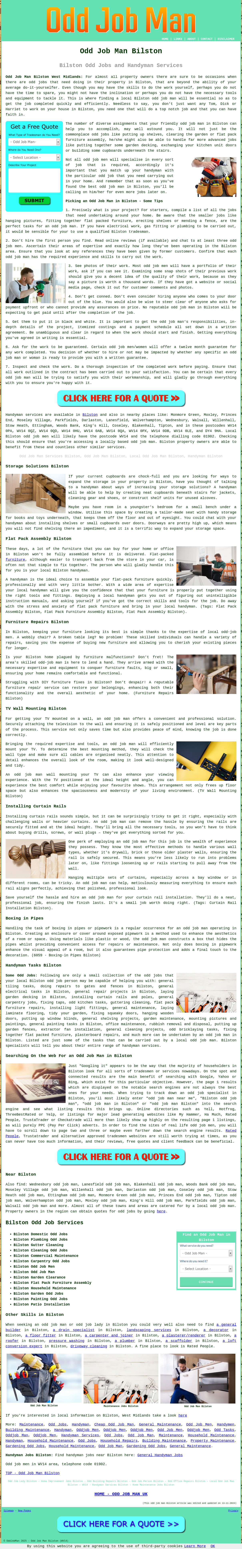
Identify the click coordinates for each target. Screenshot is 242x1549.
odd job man (164, 98)
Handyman (80, 1425)
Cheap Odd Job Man (114, 1425)
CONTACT (207, 39)
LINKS (178, 39)
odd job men (36, 436)
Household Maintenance (211, 1435)
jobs (232, 210)
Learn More (195, 1546)
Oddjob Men (87, 1430)
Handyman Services (80, 1435)
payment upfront (22, 307)
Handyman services (24, 415)
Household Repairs (119, 1441)
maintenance (133, 1024)
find (21, 1184)
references (92, 252)
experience (79, 257)
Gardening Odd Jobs (25, 1446)
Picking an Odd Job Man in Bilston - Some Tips (114, 201)
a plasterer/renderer (183, 1335)
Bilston (90, 415)
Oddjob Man (17, 1435)
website (207, 282)
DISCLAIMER (226, 39)
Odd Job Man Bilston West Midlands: (44, 77)
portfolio (206, 266)
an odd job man (60, 226)
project (129, 210)
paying (201, 367)
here (161, 1211)
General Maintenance (160, 1425)
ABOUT (191, 39)
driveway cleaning (88, 1346)
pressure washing (66, 1341)
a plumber (125, 1341)
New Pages (24, 1510)
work (194, 277)
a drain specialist (73, 1330)
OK (213, 1546)
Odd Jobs (57, 1425)
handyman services (140, 1046)
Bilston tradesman (129, 232)
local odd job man (196, 1040)
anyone (179, 297)
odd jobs (38, 82)
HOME (165, 39)
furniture (15, 560)
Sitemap (9, 1510)
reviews (128, 241)
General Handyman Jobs (160, 1455)
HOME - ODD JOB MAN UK (120, 1494)
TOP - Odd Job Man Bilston (33, 1473)
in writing (46, 338)
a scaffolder (178, 1341)
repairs (111, 1035)
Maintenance (31, 1425)
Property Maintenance (212, 1441)
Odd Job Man (141, 1435)
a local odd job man (213, 1206)
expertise (92, 246)
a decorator (216, 1330)
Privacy (233, 1510)
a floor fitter (40, 1335)
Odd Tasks (224, 1430)
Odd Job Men (199, 1425)
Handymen (225, 1425)
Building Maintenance (27, 1430)
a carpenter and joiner (109, 1335)
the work (132, 333)
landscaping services (149, 1330)
